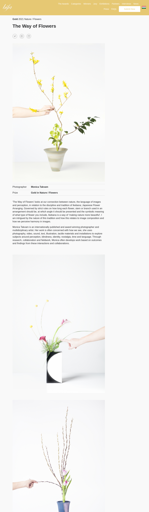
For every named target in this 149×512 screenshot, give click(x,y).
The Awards (63, 4)
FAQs (113, 9)
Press (106, 9)
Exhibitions (104, 4)
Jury (95, 4)
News (136, 4)
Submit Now (129, 9)
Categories (76, 4)
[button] (15, 36)
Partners (115, 4)
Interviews (126, 4)
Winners (87, 4)
